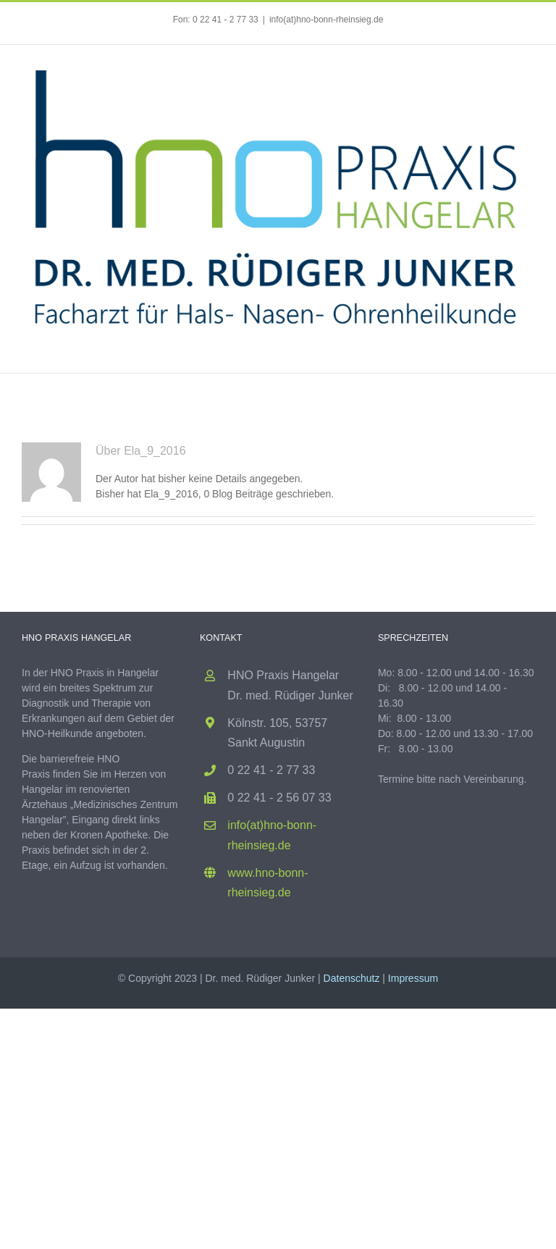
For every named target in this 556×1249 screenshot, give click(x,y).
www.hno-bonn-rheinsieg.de (267, 883)
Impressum (413, 978)
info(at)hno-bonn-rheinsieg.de (326, 19)
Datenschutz (352, 978)
